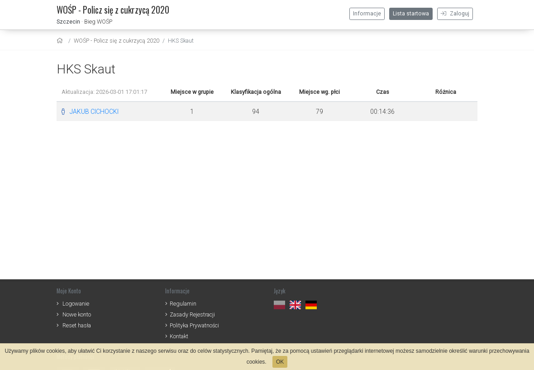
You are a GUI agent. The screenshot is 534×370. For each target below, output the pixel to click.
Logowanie (75, 303)
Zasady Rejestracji (192, 314)
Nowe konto (76, 314)
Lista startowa (411, 13)
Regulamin (183, 303)
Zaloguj (455, 13)
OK (280, 362)
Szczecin (68, 21)
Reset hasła (76, 325)
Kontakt (179, 336)
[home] (61, 40)
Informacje (367, 13)
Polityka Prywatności (194, 325)
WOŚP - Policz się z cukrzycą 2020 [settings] (116, 40)
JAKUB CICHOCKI (94, 111)
